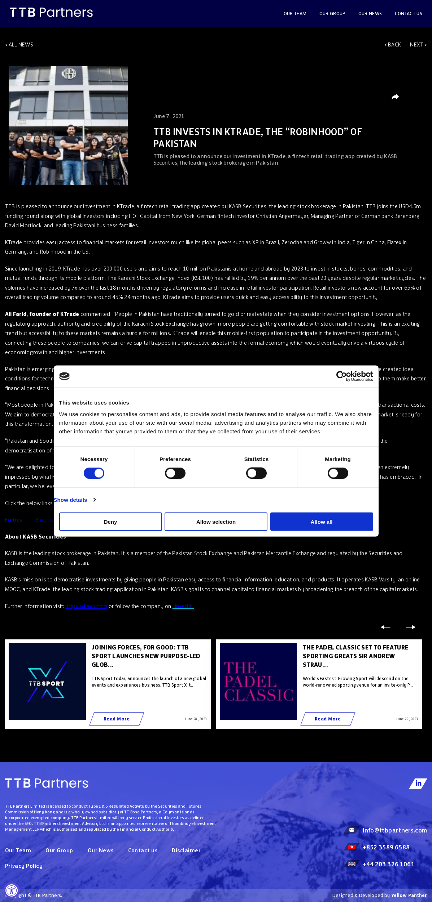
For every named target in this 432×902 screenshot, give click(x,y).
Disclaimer (186, 850)
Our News (101, 850)
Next (416, 44)
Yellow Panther (409, 895)
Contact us (409, 13)
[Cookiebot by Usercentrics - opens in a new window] (341, 376)
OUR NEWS (370, 13)
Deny (110, 521)
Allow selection (216, 521)
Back (394, 44)
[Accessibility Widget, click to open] (12, 890)
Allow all (322, 521)
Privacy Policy (24, 865)
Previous (385, 627)
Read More (117, 719)
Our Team (295, 13)
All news (21, 44)
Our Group (332, 13)
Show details (70, 500)
